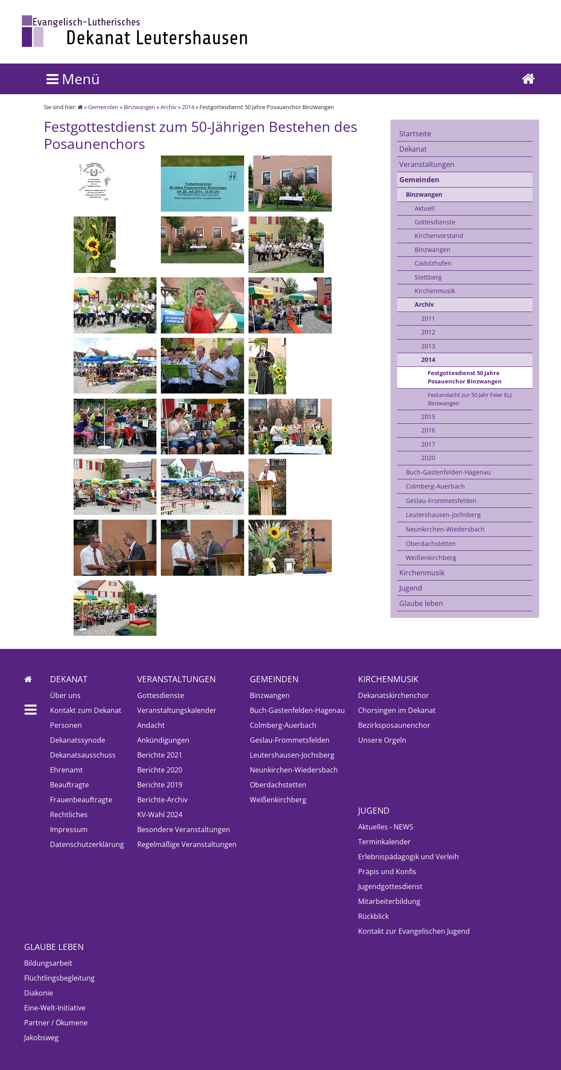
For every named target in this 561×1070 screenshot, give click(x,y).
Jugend (410, 588)
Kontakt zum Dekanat (85, 710)
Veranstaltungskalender (177, 710)
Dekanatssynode (77, 740)
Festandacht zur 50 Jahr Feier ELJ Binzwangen (469, 399)
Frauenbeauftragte (81, 799)
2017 (428, 444)
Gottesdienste (435, 222)
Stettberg (428, 277)
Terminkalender (384, 842)
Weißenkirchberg (431, 557)
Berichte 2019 (159, 785)
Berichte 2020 (159, 770)
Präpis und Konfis (387, 871)
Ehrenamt (66, 770)
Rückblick (373, 916)
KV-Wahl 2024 (159, 814)
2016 (428, 430)
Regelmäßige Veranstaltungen (187, 844)
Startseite (415, 133)
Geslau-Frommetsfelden (441, 500)
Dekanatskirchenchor (393, 695)
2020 (428, 458)
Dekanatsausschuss (83, 755)
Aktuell (425, 208)
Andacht (151, 725)
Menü (73, 78)
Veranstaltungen (426, 164)
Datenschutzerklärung (87, 844)
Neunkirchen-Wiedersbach (445, 529)
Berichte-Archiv (162, 799)
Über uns (65, 695)
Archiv (168, 107)
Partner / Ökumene (56, 1022)
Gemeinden (103, 107)
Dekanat (413, 149)
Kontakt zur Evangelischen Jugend (414, 931)
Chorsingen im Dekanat (397, 710)
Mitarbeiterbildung (389, 901)
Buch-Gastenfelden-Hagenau (448, 472)
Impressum (69, 829)
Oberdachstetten (431, 543)
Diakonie (38, 993)
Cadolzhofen (433, 263)
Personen (66, 725)
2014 (188, 107)
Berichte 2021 (159, 755)
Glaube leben (421, 603)
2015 (428, 416)
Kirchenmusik (435, 291)
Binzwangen (139, 107)
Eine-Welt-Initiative (54, 1008)
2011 (428, 318)
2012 (428, 332)
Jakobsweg (41, 1037)
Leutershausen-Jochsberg (443, 514)
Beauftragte (69, 785)
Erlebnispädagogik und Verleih (408, 856)
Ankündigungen (163, 740)
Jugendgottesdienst (390, 886)
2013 (428, 346)
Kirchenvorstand (439, 235)
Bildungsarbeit (48, 963)
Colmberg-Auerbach (435, 486)
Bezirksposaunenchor (394, 725)
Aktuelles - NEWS (385, 827)
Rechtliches (69, 814)
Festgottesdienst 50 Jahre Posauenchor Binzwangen (465, 377)
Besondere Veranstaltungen (183, 829)
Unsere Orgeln (382, 740)
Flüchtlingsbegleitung (59, 978)
